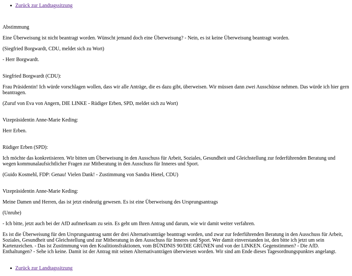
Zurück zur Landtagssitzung (44, 5)
